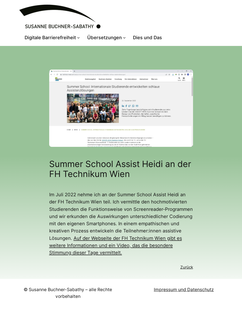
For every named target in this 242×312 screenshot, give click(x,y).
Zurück (186, 267)
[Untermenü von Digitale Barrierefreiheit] (78, 37)
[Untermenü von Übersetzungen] (124, 37)
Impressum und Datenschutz (184, 289)
